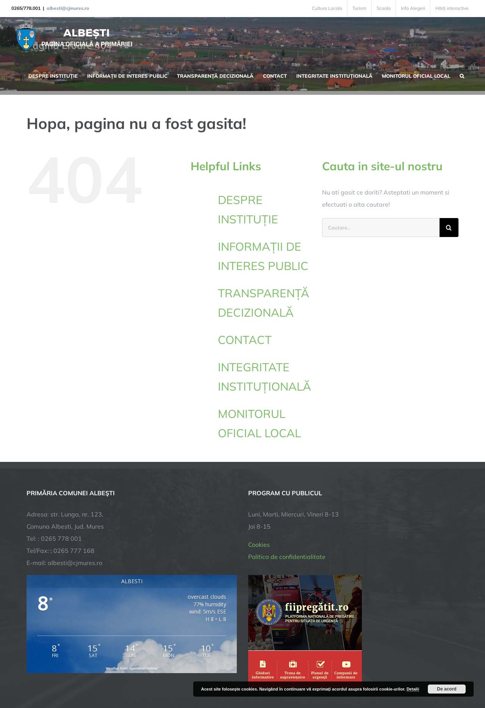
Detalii (413, 689)
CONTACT (245, 340)
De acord (446, 689)
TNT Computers (109, 678)
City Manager (145, 678)
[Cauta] (449, 227)
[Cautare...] (381, 227)
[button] (462, 75)
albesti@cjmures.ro (68, 8)
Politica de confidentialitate (286, 491)
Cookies (259, 479)
